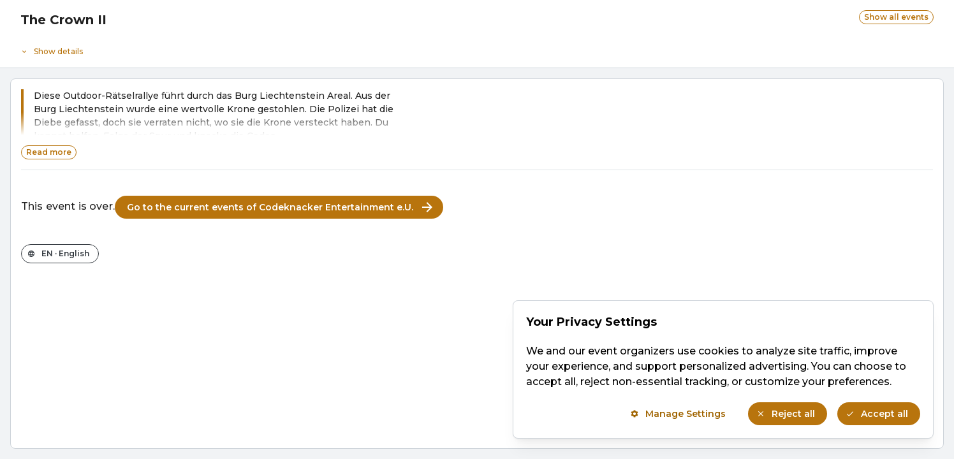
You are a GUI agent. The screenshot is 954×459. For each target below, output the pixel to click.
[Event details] (477, 48)
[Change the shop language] (60, 253)
